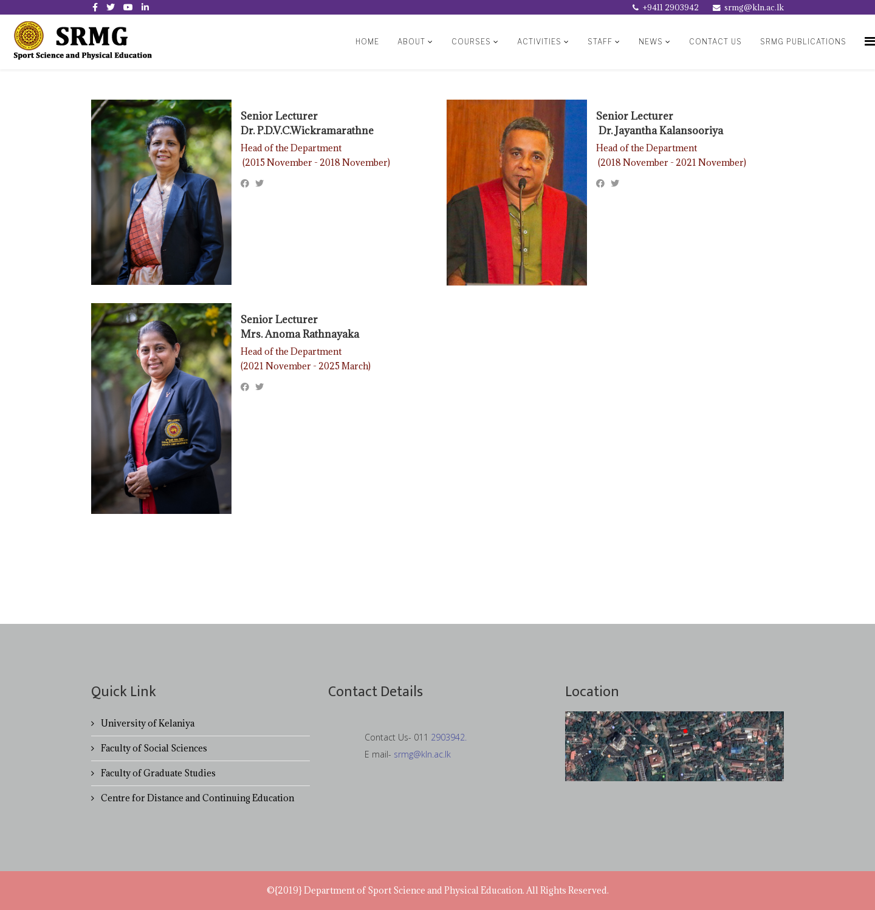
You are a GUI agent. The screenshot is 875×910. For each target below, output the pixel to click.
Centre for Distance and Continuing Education (196, 798)
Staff (601, 41)
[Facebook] (245, 183)
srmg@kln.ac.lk (754, 7)
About (411, 41)
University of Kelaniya (146, 723)
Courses (471, 41)
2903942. (449, 737)
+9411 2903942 (670, 7)
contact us (715, 41)
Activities (539, 41)
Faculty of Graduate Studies (157, 773)
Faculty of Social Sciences (153, 748)
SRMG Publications (803, 41)
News (651, 41)
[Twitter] (259, 183)
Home (367, 41)
